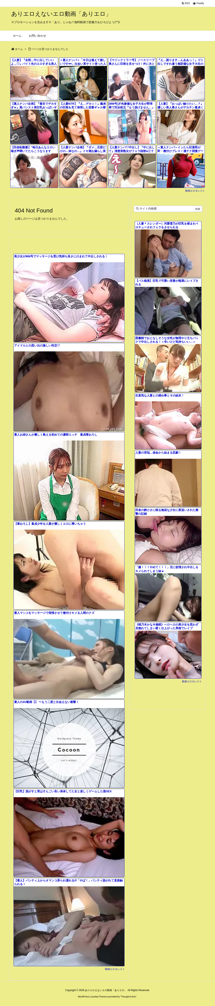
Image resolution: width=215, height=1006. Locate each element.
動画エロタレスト (195, 190)
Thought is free (128, 996)
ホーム (19, 49)
